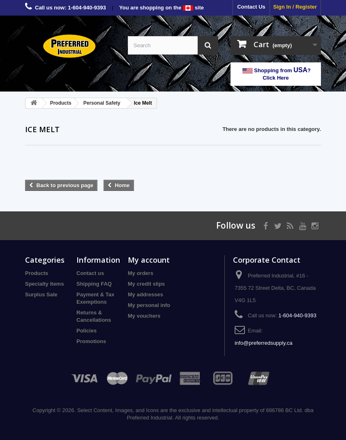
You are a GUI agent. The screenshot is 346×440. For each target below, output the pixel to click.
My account (149, 260)
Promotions (91, 341)
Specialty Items (44, 284)
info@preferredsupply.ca (264, 343)
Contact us (90, 273)
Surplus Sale (41, 294)
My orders (140, 273)
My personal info (149, 305)
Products (36, 273)
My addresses (145, 294)
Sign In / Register (295, 7)
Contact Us (251, 7)
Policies (86, 331)
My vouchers (144, 316)
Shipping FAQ (94, 284)
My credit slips (146, 284)
